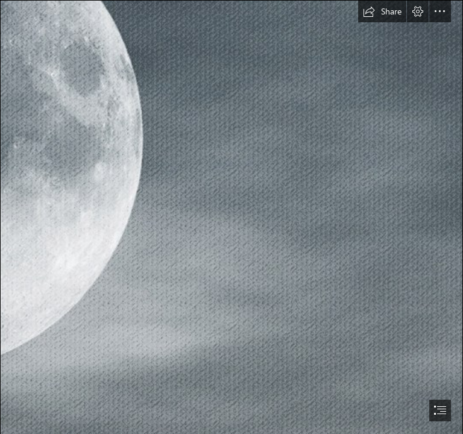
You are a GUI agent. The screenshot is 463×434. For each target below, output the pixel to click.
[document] (231, 217)
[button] (382, 11)
